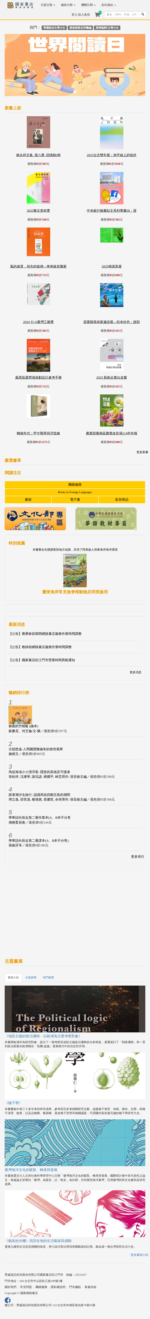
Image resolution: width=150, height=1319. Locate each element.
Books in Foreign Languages (75, 492)
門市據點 (75, 1287)
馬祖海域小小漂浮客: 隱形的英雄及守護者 (39, 772)
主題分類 (48, 4)
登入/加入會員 (80, 14)
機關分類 (88, 4)
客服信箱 (90, 1287)
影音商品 (122, 499)
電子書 (75, 499)
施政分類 (68, 4)
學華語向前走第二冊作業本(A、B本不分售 (40, 817)
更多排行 (137, 856)
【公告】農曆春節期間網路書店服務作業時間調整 (45, 634)
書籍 (28, 499)
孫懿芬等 (15, 845)
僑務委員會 (17, 822)
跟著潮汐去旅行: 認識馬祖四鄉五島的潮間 (39, 795)
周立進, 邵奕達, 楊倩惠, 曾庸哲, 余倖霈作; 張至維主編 (48, 799)
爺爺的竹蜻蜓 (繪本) (23, 726)
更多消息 (135, 672)
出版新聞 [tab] (30, 977)
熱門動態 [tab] (48, 977)
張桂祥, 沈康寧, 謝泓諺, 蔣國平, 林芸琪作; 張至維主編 (48, 777)
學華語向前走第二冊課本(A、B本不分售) (39, 840)
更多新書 (142, 452)
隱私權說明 (58, 1287)
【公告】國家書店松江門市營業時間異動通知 (42, 660)
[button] (15, 67)
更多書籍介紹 (139, 1254)
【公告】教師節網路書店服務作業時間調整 (40, 647)
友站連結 (108, 4)
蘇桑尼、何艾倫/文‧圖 (24, 731)
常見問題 (26, 1287)
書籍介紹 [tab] (13, 977)
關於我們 (10, 1287)
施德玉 (14, 754)
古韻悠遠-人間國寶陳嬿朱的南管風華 (36, 749)
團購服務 (75, 484)
